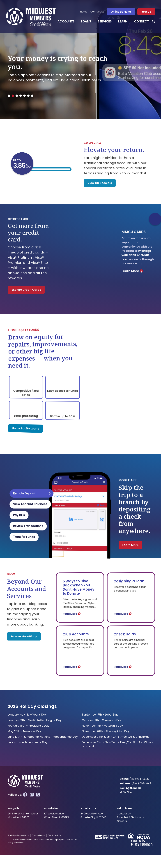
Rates (83, 11)
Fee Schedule (54, 835)
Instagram (32, 794)
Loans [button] (86, 21)
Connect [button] (141, 21)
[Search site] (153, 21)
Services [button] (105, 21)
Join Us (146, 12)
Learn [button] (122, 21)
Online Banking (121, 12)
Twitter (38, 794)
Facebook (25, 794)
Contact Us (97, 11)
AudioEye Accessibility (18, 835)
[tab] (9, 96)
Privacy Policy (38, 835)
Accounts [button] (66, 21)
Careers (122, 821)
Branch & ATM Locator (130, 817)
